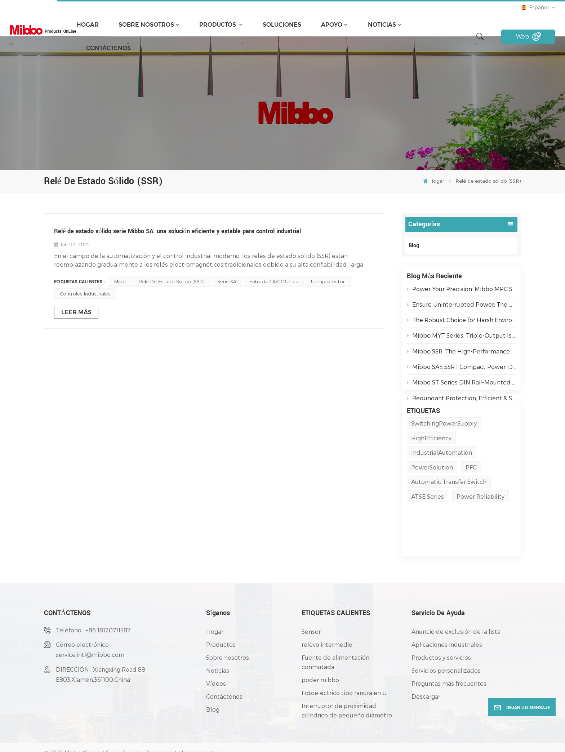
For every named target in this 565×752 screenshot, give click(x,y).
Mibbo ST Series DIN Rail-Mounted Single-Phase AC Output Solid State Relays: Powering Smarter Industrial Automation (461, 385)
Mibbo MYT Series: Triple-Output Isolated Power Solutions (461, 338)
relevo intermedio (327, 625)
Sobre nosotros (146, 24)
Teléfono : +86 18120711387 (93, 610)
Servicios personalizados (446, 651)
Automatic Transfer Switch (448, 510)
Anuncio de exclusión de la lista (456, 612)
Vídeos (216, 663)
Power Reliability (480, 524)
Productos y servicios (441, 638)
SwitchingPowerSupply (444, 451)
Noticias (382, 24)
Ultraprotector (328, 281)
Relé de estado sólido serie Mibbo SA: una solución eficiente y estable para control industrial (177, 231)
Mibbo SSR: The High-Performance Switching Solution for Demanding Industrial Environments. (461, 354)
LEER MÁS (76, 312)
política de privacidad (213, 742)
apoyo (331, 24)
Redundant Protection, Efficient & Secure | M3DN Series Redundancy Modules (461, 400)
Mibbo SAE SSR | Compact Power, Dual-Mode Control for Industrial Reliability (461, 369)
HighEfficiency (431, 466)
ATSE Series (427, 524)
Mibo (120, 281)
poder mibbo (320, 660)
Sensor (311, 612)
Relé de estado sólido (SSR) (172, 281)
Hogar (87, 24)
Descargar (425, 676)
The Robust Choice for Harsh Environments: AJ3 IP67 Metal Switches (461, 322)
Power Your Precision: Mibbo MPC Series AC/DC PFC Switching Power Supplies (461, 291)
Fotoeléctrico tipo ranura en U (344, 673)
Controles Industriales (85, 293)
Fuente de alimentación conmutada (335, 643)
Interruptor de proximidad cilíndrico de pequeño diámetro (347, 691)
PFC (471, 495)
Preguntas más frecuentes (448, 663)
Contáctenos (108, 48)
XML (158, 742)
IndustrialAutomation (441, 480)
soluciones (282, 24)
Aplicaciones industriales (446, 625)
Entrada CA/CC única (273, 281)
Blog (414, 245)
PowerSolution (432, 495)
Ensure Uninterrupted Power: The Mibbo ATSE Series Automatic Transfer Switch (461, 307)
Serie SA (226, 281)
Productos (218, 24)
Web (528, 36)
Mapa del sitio (131, 742)
